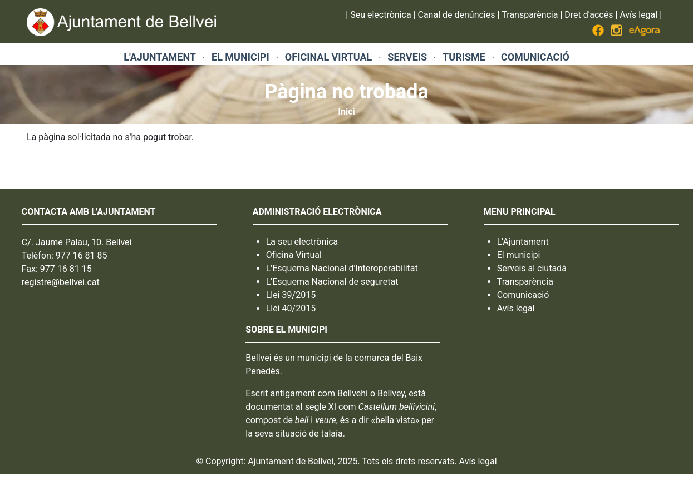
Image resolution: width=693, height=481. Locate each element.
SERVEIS (407, 57)
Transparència (530, 14)
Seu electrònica (380, 14)
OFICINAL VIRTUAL (328, 57)
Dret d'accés (588, 14)
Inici (346, 111)
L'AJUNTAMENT (160, 57)
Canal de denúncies (456, 14)
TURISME (464, 57)
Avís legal (638, 14)
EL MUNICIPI (240, 57)
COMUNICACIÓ (535, 57)
